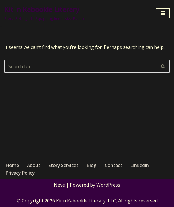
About (33, 165)
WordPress (108, 185)
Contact (113, 165)
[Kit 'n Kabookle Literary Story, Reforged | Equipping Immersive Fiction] (44, 13)
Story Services (63, 165)
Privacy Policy (20, 173)
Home (12, 165)
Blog (92, 165)
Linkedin (139, 165)
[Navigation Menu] (163, 13)
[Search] (80, 66)
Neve (59, 185)
